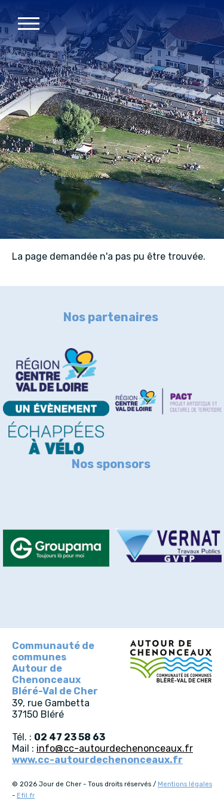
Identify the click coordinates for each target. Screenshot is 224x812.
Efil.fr (26, 795)
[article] (56, 402)
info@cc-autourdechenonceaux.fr (114, 748)
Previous (15, 316)
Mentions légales (185, 784)
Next (209, 316)
